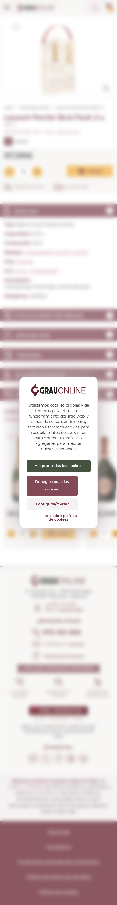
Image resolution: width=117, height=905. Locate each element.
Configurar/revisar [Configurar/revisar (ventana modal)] (52, 504)
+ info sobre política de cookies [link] (58, 517)
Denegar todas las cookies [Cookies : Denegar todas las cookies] (52, 485)
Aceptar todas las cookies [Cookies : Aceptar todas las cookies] (58, 466)
